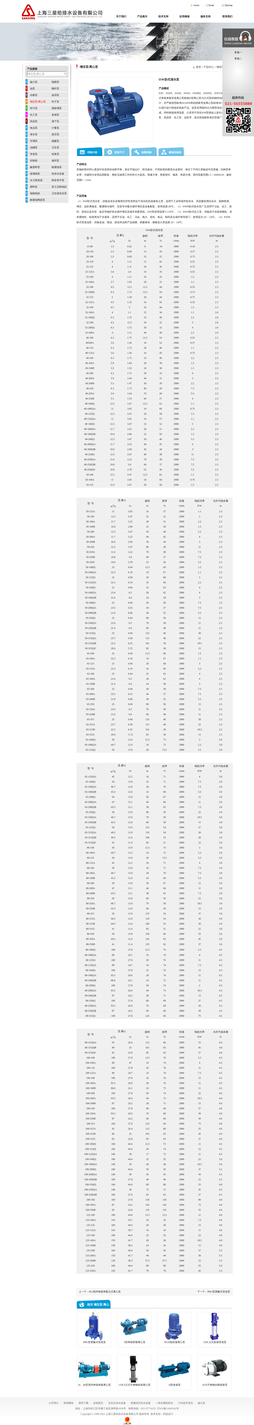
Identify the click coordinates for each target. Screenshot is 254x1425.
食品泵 (34, 127)
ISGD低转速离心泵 (174, 1328)
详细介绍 (92, 152)
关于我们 (121, 16)
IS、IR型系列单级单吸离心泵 (94, 1370)
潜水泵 (34, 134)
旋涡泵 (55, 95)
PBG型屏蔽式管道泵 (218, 1291)
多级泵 (55, 114)
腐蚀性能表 (175, 152)
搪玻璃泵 (57, 108)
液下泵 (55, 121)
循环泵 (55, 160)
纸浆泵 (55, 154)
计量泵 (55, 127)
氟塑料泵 (35, 167)
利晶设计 (168, 1414)
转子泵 (55, 101)
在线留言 (98, 1403)
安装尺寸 (119, 152)
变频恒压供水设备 (140, 1403)
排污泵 (34, 108)
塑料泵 (34, 186)
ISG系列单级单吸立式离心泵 (105, 1291)
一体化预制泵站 (164, 1403)
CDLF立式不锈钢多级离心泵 (134, 1370)
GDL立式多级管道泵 (214, 1328)
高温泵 (34, 121)
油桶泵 (34, 147)
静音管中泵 (58, 180)
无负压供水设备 (117, 1403)
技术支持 (163, 16)
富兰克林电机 (59, 186)
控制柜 (34, 160)
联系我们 (227, 16)
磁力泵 (34, 82)
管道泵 (34, 154)
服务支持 (205, 16)
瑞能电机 (35, 193)
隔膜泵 (55, 82)
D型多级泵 (174, 1370)
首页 (194, 5)
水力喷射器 (36, 180)
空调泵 (34, 140)
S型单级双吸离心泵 (134, 1328)
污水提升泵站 (185, 1403)
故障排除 (146, 152)
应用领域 (184, 16)
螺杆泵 (55, 88)
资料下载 (83, 1403)
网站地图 (227, 5)
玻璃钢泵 (35, 173)
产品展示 (142, 16)
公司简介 (54, 1403)
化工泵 (34, 114)
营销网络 (68, 1403)
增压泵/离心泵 (38, 101)
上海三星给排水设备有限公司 (122, 1414)
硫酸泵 (55, 140)
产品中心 (209, 67)
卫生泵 (55, 147)
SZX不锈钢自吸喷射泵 (214, 1370)
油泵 (32, 88)
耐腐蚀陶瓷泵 (37, 199)
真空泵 (55, 134)
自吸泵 (34, 95)
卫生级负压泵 (59, 193)
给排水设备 (58, 173)
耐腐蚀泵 (57, 167)
